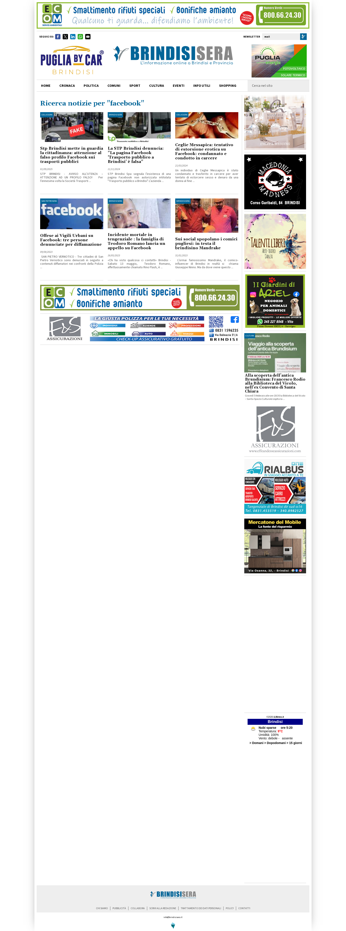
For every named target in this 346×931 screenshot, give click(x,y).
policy (230, 908)
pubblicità (119, 908)
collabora (138, 908)
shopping (227, 85)
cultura (156, 85)
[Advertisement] (275, 644)
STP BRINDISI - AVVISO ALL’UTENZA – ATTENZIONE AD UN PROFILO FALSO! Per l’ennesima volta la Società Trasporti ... (71, 177)
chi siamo (102, 908)
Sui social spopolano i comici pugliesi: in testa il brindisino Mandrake (206, 244)
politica (91, 85)
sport (134, 85)
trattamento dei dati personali (201, 908)
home (46, 85)
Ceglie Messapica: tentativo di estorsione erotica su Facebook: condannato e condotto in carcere (204, 151)
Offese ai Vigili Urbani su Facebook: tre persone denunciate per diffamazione (71, 240)
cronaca (67, 85)
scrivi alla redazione (162, 908)
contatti (244, 908)
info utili (201, 85)
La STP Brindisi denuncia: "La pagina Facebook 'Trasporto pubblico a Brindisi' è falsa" (136, 155)
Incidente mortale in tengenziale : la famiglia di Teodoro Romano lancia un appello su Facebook (136, 241)
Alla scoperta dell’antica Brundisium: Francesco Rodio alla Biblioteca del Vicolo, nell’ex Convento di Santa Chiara (275, 383)
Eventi (178, 85)
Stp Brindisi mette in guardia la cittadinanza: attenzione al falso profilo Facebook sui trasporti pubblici (71, 155)
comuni (113, 85)
